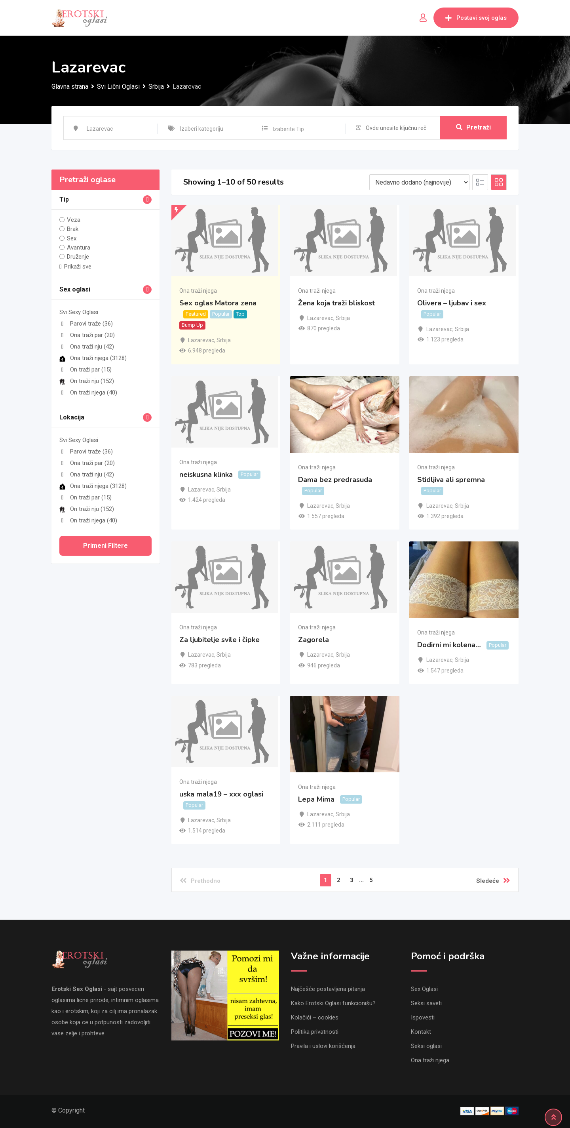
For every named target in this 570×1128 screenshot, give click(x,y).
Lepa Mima (316, 799)
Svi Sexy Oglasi (78, 312)
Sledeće (493, 880)
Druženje (78, 256)
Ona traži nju (86, 346)
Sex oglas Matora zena (217, 303)
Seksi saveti (426, 1003)
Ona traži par (87, 335)
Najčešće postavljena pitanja (328, 989)
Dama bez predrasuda (335, 479)
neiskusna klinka (206, 474)
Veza (73, 219)
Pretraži (473, 127)
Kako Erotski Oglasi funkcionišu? (333, 1003)
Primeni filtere (105, 545)
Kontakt (421, 1031)
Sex (71, 238)
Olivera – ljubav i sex (451, 303)
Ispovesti (423, 1017)
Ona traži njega (93, 358)
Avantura (78, 247)
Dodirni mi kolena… (449, 645)
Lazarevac (201, 340)
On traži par (85, 369)
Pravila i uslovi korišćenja (323, 1046)
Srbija (224, 340)
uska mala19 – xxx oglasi (221, 794)
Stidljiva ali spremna (451, 479)
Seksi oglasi (426, 1046)
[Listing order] (419, 182)
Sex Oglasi (424, 989)
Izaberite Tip (288, 129)
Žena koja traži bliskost (336, 303)
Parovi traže (86, 323)
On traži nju (86, 381)
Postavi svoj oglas (476, 17)
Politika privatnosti (314, 1031)
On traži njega (88, 392)
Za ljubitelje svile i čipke (219, 639)
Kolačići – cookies (314, 1017)
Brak (72, 228)
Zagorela (313, 639)
